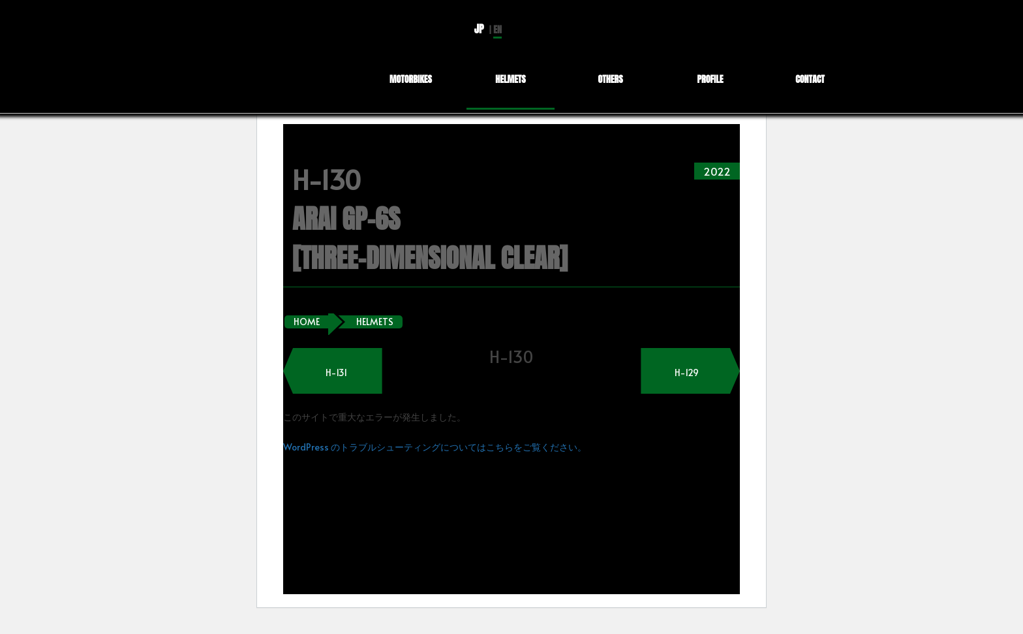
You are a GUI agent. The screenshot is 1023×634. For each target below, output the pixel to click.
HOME (307, 321)
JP (479, 29)
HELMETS (374, 321)
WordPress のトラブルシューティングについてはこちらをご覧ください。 (435, 447)
